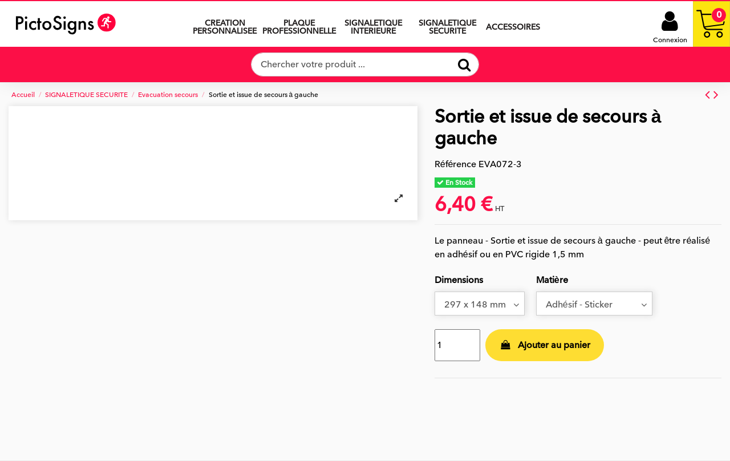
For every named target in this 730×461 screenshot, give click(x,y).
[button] (373, 24)
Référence (456, 164)
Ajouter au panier (544, 345)
